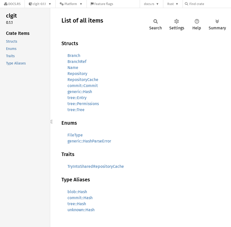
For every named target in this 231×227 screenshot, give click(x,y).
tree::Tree (76, 109)
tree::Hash (76, 203)
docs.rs (149, 4)
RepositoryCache (82, 79)
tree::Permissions (83, 103)
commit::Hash (80, 197)
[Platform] (71, 4)
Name (72, 67)
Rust (170, 4)
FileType (75, 135)
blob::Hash (77, 191)
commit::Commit (82, 85)
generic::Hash (79, 91)
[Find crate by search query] (210, 4)
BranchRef (76, 61)
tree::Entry (77, 97)
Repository (77, 73)
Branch (73, 55)
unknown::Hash (81, 209)
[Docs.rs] (12, 4)
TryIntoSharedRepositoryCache (95, 166)
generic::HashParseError (89, 141)
